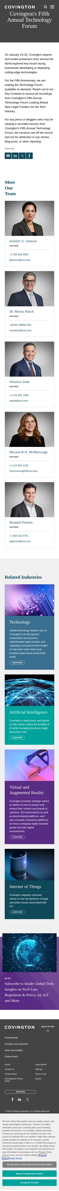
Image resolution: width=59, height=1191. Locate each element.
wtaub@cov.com (18, 400)
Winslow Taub (19, 382)
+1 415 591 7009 (18, 395)
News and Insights (14, 1050)
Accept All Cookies (29, 1182)
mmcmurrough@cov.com (23, 471)
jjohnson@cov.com (20, 260)
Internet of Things (25, 886)
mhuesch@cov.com (20, 330)
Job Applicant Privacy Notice (14, 1080)
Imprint (38, 1079)
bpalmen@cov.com (20, 541)
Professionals (11, 1037)
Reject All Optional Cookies (29, 1173)
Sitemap (38, 1069)
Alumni (8, 1064)
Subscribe (20, 1092)
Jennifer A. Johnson (23, 241)
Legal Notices (41, 1064)
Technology (19, 622)
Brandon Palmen (21, 522)
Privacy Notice (11, 1074)
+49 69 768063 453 (20, 325)
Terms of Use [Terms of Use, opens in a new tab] (15, 1158)
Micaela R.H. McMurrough (28, 452)
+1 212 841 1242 (18, 465)
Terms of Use (40, 1074)
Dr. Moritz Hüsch (21, 311)
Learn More (17, 663)
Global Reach (11, 1056)
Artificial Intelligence (28, 712)
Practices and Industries (16, 1044)
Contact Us (9, 1069)
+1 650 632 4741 (18, 535)
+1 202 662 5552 (18, 254)
